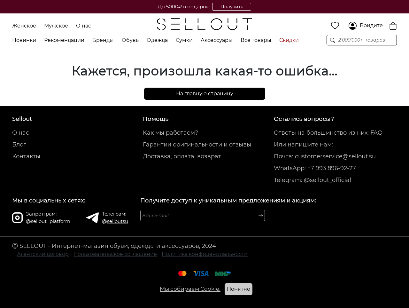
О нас (83, 26)
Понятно (238, 289)
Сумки (184, 40)
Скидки (289, 40)
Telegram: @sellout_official (312, 180)
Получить (231, 7)
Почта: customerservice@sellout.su (325, 156)
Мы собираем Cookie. (190, 289)
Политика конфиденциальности (205, 254)
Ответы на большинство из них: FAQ (328, 132)
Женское (24, 26)
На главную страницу (204, 94)
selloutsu (117, 221)
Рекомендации (64, 40)
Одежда (157, 40)
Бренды (103, 40)
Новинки (24, 40)
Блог (19, 144)
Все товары (256, 40)
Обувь (130, 40)
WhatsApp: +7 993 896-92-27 (315, 168)
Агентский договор (43, 254)
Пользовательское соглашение (115, 254)
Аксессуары (217, 40)
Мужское (56, 26)
